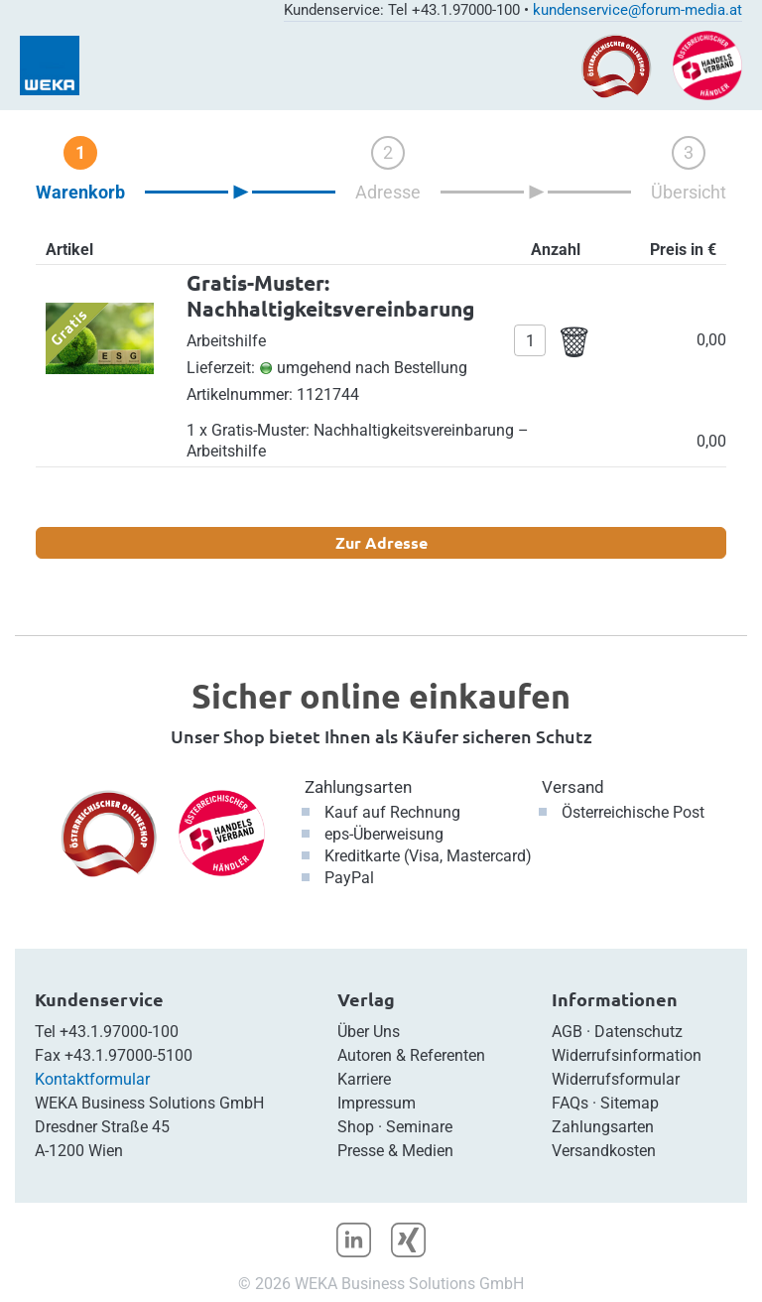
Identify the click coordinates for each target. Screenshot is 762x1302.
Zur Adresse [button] (381, 542)
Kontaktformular (92, 1079)
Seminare (419, 1126)
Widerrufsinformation (626, 1055)
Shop (355, 1126)
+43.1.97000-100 (119, 1031)
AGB (567, 1031)
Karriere (364, 1079)
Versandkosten (604, 1150)
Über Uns (368, 1031)
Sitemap (629, 1103)
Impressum (376, 1103)
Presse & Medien (395, 1150)
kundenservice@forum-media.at (637, 10)
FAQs (570, 1103)
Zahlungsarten (358, 787)
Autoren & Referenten (411, 1055)
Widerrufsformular (616, 1079)
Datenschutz (638, 1031)
